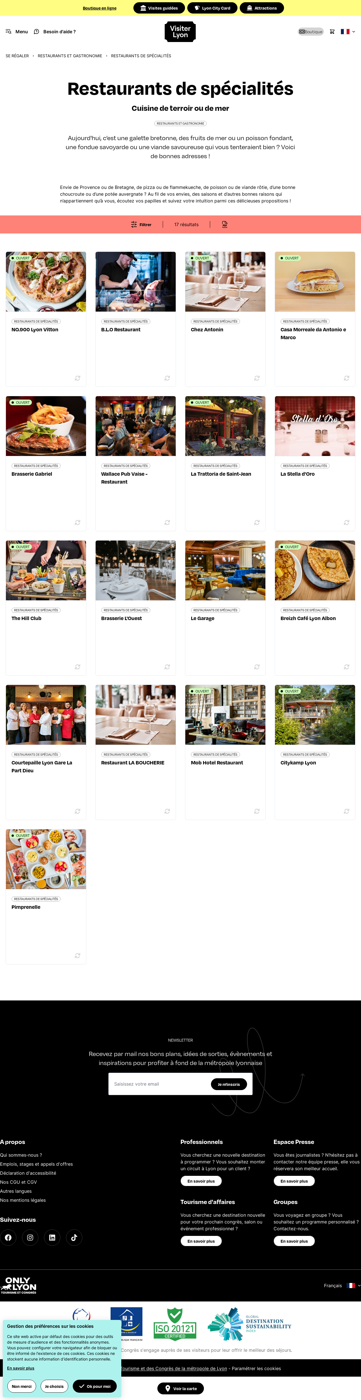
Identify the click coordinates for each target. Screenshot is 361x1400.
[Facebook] (8, 1237)
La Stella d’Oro (298, 473)
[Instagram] (30, 1237)
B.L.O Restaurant (120, 329)
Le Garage (202, 617)
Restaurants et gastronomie (70, 55)
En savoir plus (201, 1181)
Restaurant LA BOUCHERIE (132, 762)
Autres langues (16, 1191)
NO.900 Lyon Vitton (35, 329)
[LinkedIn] (52, 1237)
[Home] (180, 31)
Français (342, 1285)
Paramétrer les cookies (256, 1368)
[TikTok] (74, 1237)
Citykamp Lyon (298, 762)
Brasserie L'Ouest (121, 617)
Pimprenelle (26, 906)
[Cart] (332, 31)
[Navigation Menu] (17, 31)
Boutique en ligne (99, 8)
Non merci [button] (22, 1386)
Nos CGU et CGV (18, 1182)
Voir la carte (180, 1388)
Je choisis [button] (54, 1386)
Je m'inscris (229, 1084)
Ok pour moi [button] (95, 1386)
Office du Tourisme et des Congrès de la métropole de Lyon (163, 1368)
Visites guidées (159, 8)
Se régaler (17, 55)
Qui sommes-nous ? (21, 1155)
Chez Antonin (207, 329)
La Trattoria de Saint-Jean (221, 473)
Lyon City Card (212, 8)
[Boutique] (303, 32)
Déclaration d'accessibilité (28, 1173)
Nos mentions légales (23, 1200)
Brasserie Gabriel (32, 473)
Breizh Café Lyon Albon (308, 617)
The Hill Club (26, 617)
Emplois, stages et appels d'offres (36, 1164)
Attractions (262, 8)
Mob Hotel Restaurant (217, 762)
